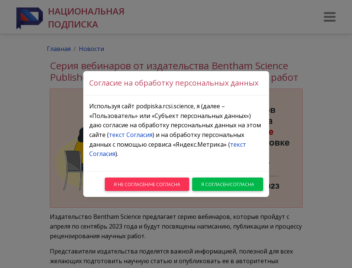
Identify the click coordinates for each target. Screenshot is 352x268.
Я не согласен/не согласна (147, 184)
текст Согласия (130, 135)
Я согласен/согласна (227, 184)
